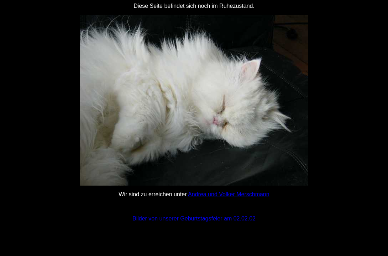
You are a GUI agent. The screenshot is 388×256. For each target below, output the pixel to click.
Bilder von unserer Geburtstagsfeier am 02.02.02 (194, 218)
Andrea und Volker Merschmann (228, 194)
